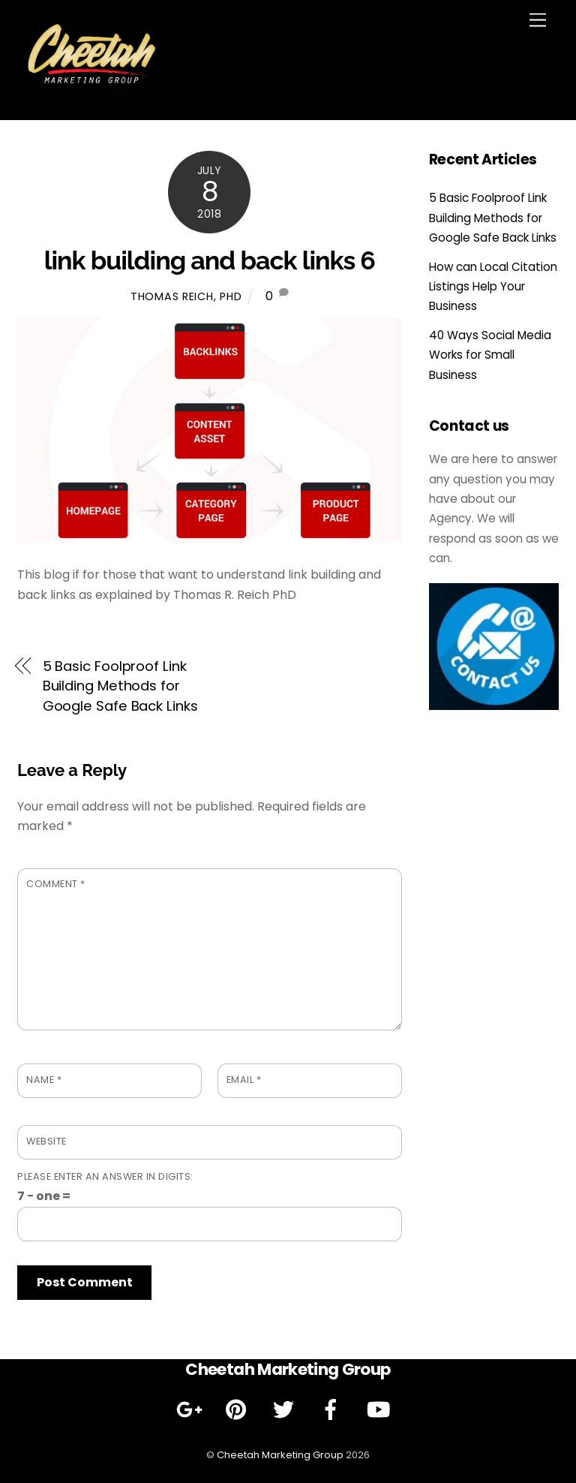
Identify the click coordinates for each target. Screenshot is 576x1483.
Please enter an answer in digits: (105, 1176)
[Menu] (538, 20)
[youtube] (380, 1409)
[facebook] (333, 1409)
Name (44, 1079)
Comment (56, 883)
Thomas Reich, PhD (186, 296)
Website (46, 1141)
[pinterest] (239, 1409)
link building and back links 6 (209, 260)
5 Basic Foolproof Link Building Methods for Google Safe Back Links (120, 686)
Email (244, 1079)
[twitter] (286, 1409)
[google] (191, 1409)
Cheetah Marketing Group (280, 1455)
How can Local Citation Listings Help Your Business (493, 286)
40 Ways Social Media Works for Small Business (490, 355)
